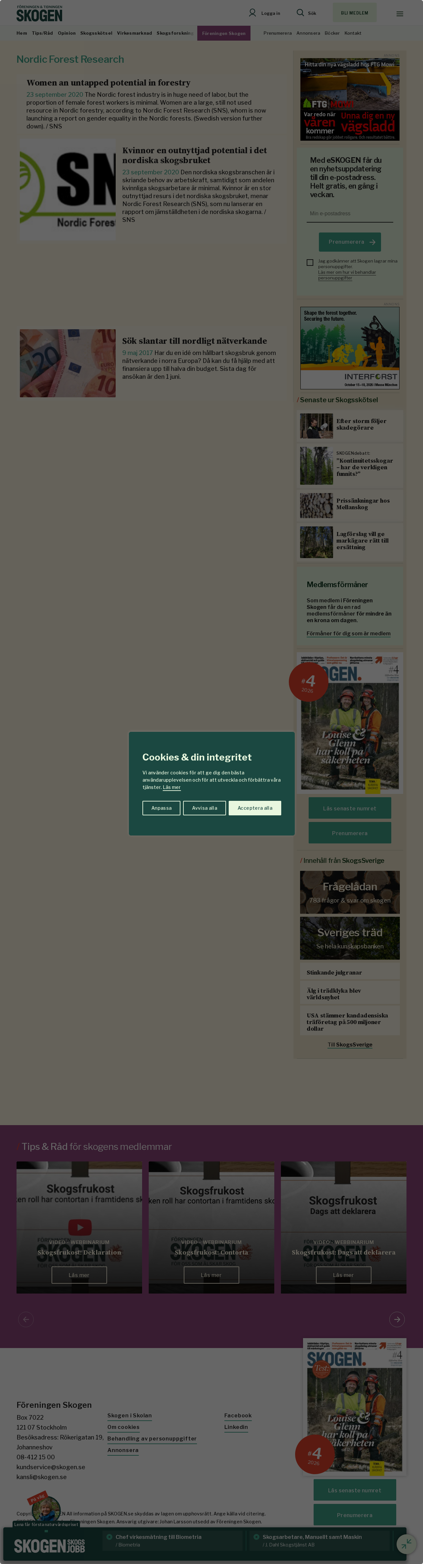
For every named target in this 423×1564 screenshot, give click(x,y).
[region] (211, 782)
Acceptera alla (255, 808)
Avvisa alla (204, 808)
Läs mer (172, 787)
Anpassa (161, 808)
